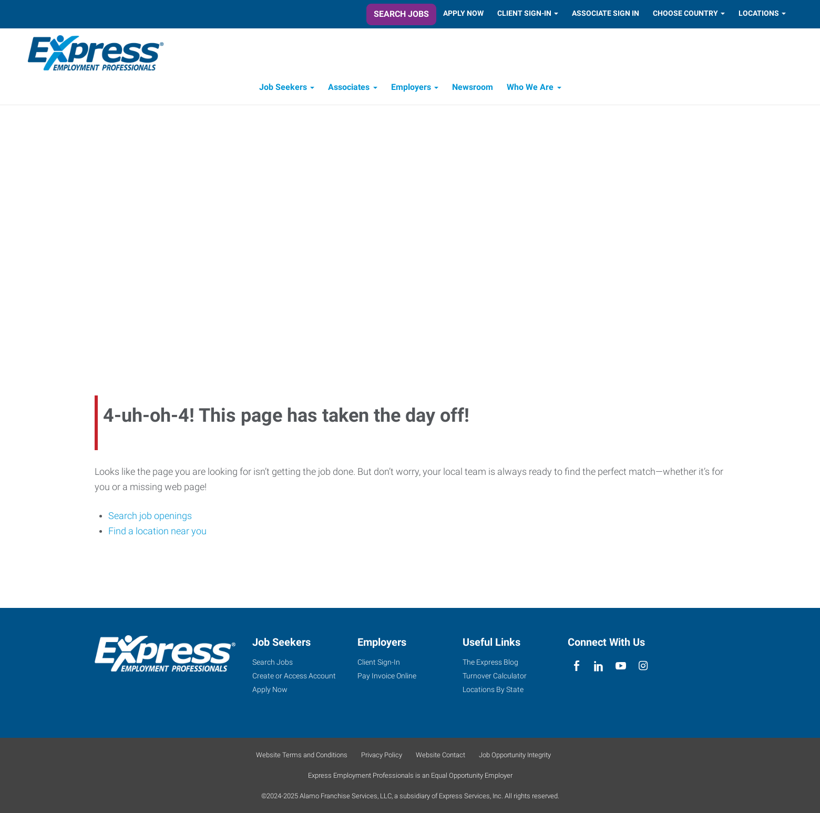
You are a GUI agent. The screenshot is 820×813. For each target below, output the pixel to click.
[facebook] (576, 666)
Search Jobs (401, 14)
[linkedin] (598, 666)
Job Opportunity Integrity (515, 755)
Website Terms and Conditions (301, 755)
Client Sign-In (524, 13)
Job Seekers (283, 88)
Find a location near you (157, 531)
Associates (349, 88)
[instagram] (643, 666)
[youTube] (621, 666)
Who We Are (530, 88)
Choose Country (685, 13)
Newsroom (472, 88)
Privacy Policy (381, 755)
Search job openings (150, 516)
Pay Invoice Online (386, 676)
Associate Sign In (605, 13)
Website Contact (440, 755)
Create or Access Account (294, 676)
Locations (759, 13)
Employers (411, 88)
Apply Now (463, 13)
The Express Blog (490, 662)
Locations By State (493, 689)
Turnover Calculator (495, 676)
